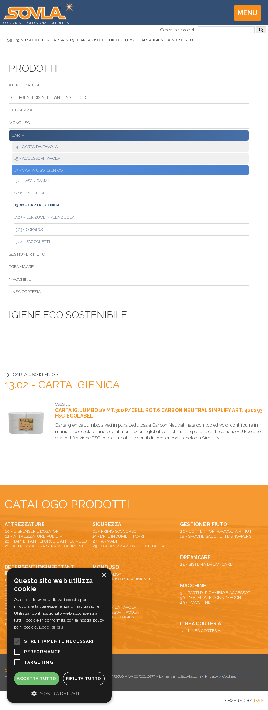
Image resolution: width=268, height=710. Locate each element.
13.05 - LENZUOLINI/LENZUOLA (44, 217)
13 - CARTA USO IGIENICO (94, 40)
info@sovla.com (187, 676)
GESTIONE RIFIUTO (27, 254)
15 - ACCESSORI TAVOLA (37, 158)
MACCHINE (20, 279)
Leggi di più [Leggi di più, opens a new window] (51, 627)
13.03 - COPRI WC (29, 229)
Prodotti (35, 40)
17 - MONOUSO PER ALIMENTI (121, 579)
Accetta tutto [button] (36, 678)
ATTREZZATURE (24, 85)
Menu (248, 13)
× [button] (103, 575)
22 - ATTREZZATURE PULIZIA (33, 536)
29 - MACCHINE (195, 602)
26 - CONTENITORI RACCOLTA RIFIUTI (216, 531)
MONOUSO (19, 122)
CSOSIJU (184, 40)
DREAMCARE (21, 266)
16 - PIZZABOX (106, 574)
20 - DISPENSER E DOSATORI (32, 531)
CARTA (57, 40)
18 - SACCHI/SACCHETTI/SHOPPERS (215, 536)
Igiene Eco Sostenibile (68, 315)
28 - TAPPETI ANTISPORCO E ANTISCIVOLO (46, 541)
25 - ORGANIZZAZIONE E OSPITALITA (128, 546)
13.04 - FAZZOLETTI (32, 242)
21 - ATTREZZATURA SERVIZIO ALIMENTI (45, 546)
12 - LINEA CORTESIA (200, 630)
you (222, 674)
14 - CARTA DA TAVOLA (36, 146)
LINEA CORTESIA (25, 291)
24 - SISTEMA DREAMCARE (206, 564)
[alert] (59, 635)
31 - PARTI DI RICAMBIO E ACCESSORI (216, 592)
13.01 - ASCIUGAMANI (33, 181)
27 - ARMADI (104, 541)
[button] (59, 693)
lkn (255, 674)
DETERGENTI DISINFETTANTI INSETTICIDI (48, 97)
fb (239, 674)
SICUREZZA (20, 110)
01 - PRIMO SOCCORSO (114, 531)
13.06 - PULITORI (29, 193)
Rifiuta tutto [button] (84, 678)
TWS (258, 700)
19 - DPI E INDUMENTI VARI (118, 536)
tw (205, 674)
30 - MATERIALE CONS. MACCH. (211, 597)
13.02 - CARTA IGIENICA (147, 40)
